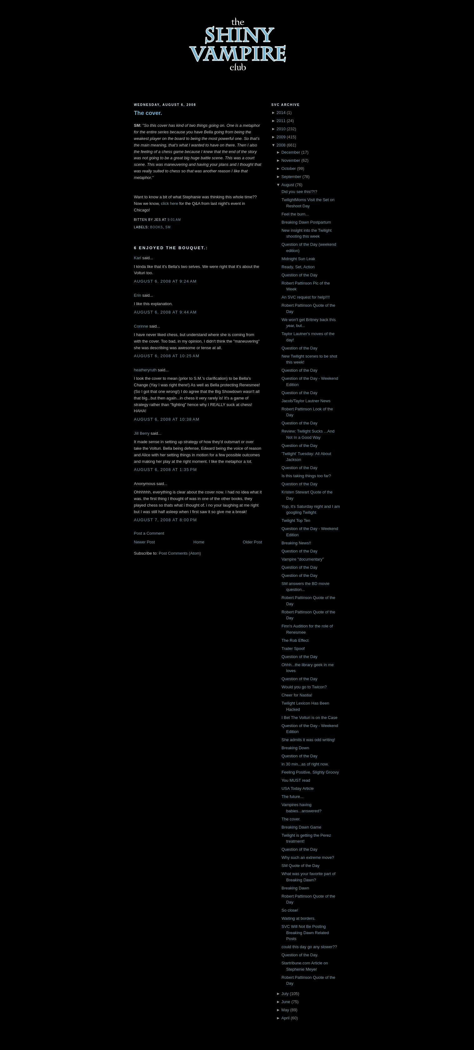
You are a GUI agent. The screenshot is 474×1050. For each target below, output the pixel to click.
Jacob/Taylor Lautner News (306, 401)
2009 (281, 137)
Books (156, 227)
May (285, 1010)
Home (198, 542)
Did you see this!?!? (299, 191)
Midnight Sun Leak (298, 258)
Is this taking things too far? (306, 475)
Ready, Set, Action (298, 267)
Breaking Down (295, 747)
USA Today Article (298, 788)
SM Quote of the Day (300, 865)
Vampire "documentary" (303, 559)
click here (169, 203)
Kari (137, 257)
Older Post (252, 542)
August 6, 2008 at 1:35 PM (165, 469)
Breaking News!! (296, 543)
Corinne (141, 326)
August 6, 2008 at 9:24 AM (165, 281)
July (285, 993)
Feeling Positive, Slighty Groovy (310, 772)
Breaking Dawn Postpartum (306, 222)
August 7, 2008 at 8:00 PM (165, 520)
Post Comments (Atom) (180, 553)
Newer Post (144, 542)
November (291, 160)
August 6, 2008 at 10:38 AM (167, 419)
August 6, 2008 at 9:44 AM (165, 312)
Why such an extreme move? (308, 857)
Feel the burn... (295, 214)
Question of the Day (299, 275)
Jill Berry (142, 433)
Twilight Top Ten (296, 520)
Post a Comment (149, 533)
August (288, 184)
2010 (281, 128)
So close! (290, 910)
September (292, 176)
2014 (281, 112)
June (286, 1001)
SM (168, 227)
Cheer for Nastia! (297, 695)
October (289, 168)
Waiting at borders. (299, 918)
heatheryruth (145, 370)
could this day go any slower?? (309, 946)
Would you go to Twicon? (304, 687)
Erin (137, 295)
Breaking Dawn (295, 888)
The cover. (148, 113)
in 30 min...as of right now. (305, 764)
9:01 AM (174, 219)
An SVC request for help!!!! (306, 297)
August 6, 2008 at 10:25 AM (167, 356)
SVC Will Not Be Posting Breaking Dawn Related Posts (305, 932)
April (286, 1018)
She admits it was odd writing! (308, 739)
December (291, 152)
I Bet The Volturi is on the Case (309, 717)
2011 (281, 120)
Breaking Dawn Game (301, 827)
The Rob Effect (295, 640)
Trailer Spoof (293, 648)
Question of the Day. (300, 955)
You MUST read (296, 780)
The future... (292, 796)
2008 (281, 145)
